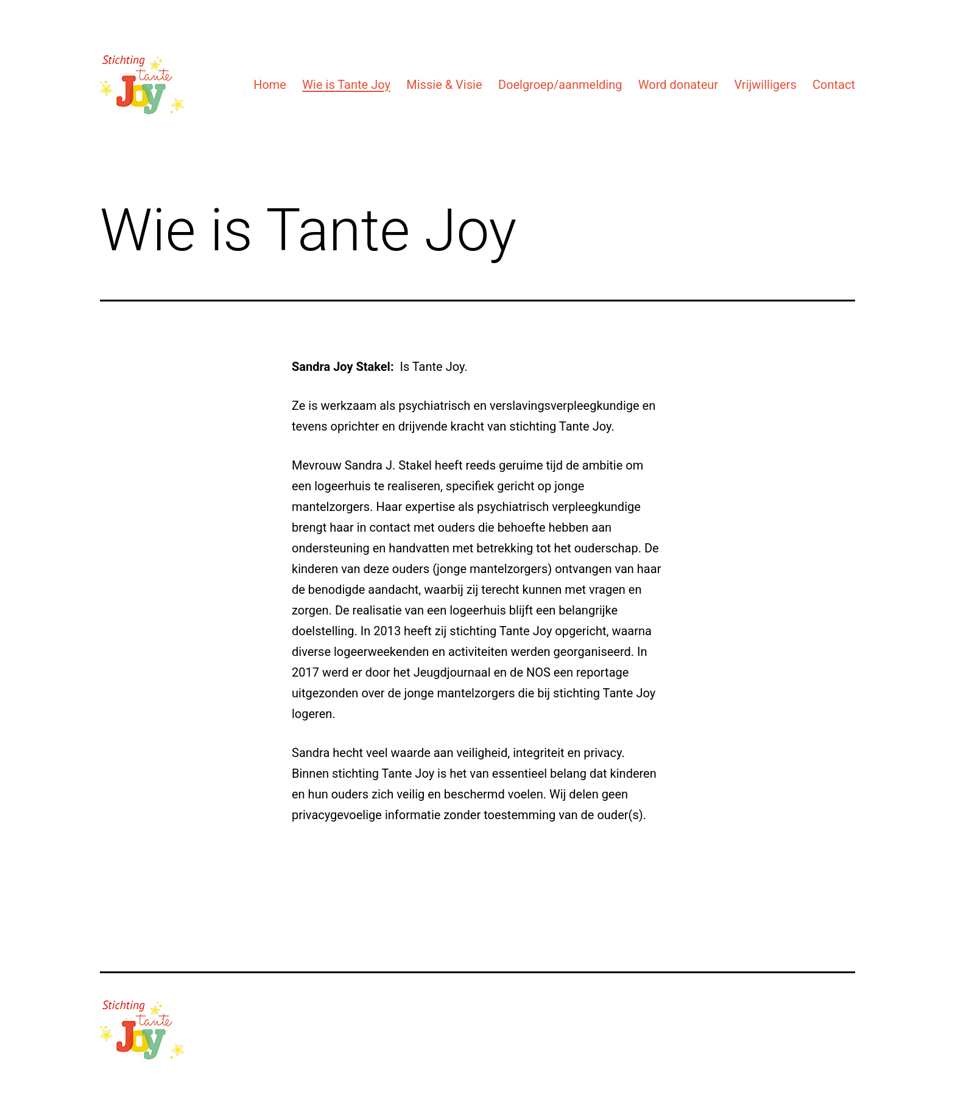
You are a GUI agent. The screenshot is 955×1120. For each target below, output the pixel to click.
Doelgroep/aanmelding (560, 84)
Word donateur (678, 84)
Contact (833, 84)
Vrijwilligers (765, 84)
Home (269, 84)
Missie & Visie (444, 84)
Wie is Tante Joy (346, 84)
